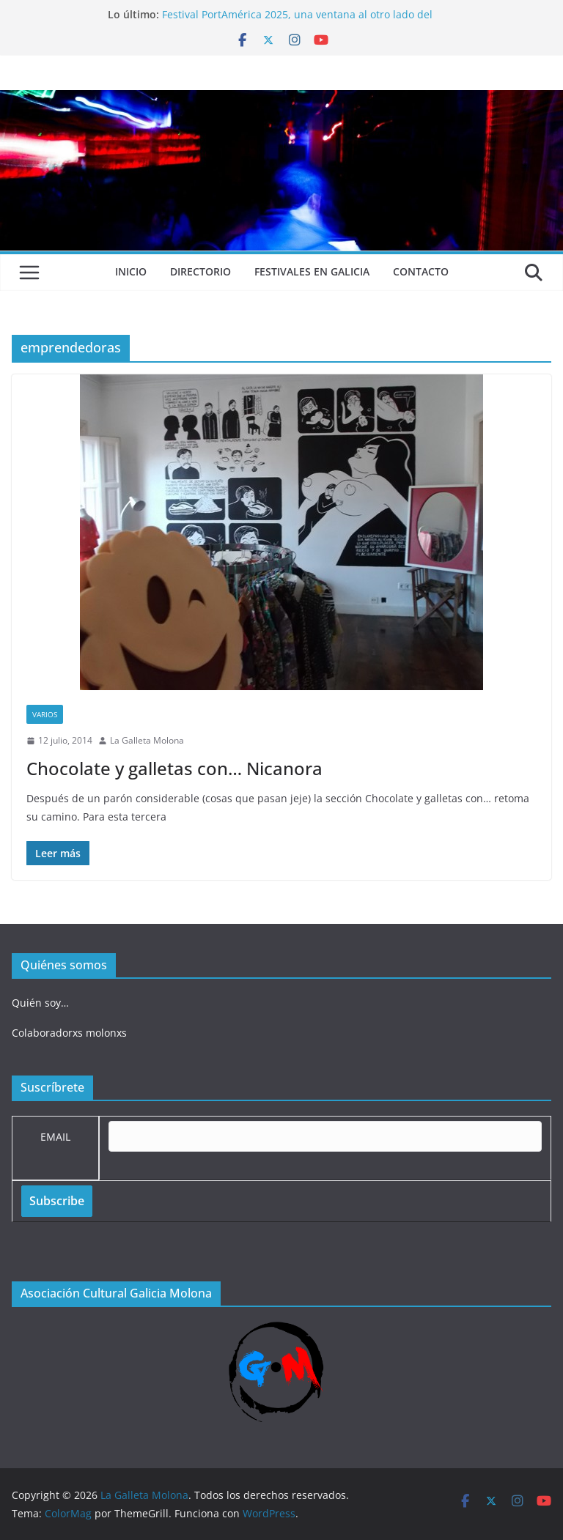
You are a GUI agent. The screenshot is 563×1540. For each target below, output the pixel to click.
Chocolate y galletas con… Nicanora (174, 768)
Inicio (131, 271)
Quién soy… (40, 1003)
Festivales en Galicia (311, 271)
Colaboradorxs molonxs (69, 1033)
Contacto (421, 271)
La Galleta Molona (147, 740)
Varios (44, 714)
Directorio (200, 271)
